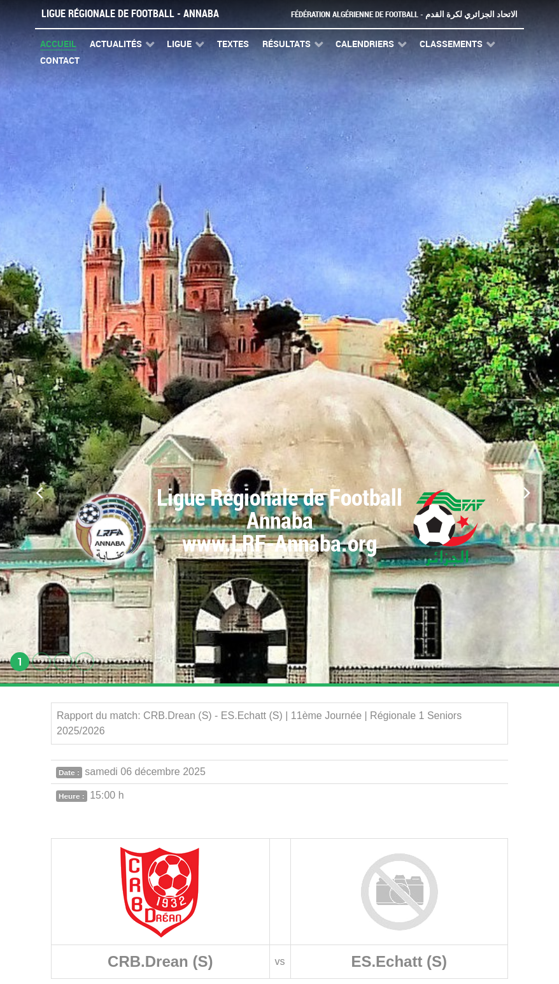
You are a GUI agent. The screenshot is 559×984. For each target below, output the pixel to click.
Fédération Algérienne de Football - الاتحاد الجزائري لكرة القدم (404, 14)
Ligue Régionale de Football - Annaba (130, 14)
